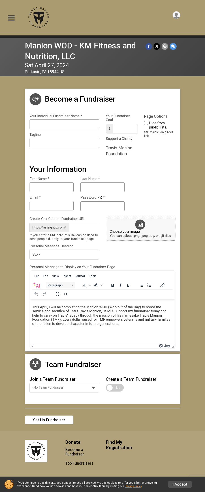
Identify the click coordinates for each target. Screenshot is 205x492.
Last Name (90, 178)
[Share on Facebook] (149, 46)
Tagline (35, 135)
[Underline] (128, 284)
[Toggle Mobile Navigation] (11, 18)
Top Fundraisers (79, 462)
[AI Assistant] (36, 284)
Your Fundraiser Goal (118, 118)
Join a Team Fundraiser (53, 378)
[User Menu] (176, 15)
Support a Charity (119, 138)
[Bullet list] (141, 284)
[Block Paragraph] (60, 284)
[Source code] (65, 293)
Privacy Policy (133, 486)
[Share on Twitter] (157, 46)
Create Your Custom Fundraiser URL (57, 218)
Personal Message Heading (51, 245)
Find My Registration (119, 444)
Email (35, 197)
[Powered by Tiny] (164, 344)
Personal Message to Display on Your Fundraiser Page (72, 266)
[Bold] (112, 284)
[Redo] (44, 293)
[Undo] (36, 293)
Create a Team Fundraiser (131, 378)
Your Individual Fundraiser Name (56, 116)
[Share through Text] (173, 46)
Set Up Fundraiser (49, 419)
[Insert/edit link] (162, 284)
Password (92, 197)
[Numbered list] (149, 284)
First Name (39, 178)
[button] (86, 284)
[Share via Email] (165, 46)
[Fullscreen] (57, 293)
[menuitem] (37, 275)
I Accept (180, 484)
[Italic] (120, 284)
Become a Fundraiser (74, 450)
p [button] (33, 344)
